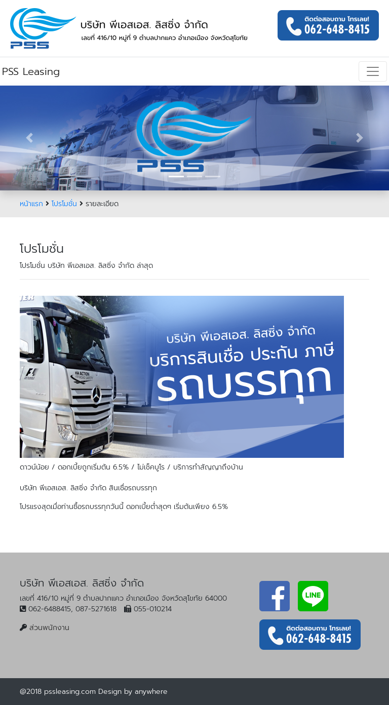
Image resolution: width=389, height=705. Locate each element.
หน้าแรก (31, 204)
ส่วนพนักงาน (49, 627)
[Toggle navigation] (373, 71)
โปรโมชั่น (64, 204)
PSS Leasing (31, 71)
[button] (29, 138)
